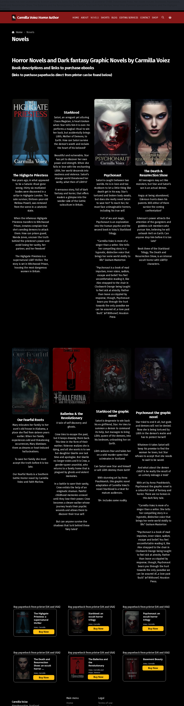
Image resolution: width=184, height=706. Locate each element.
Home (19, 32)
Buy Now (44, 631)
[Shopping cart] (170, 17)
